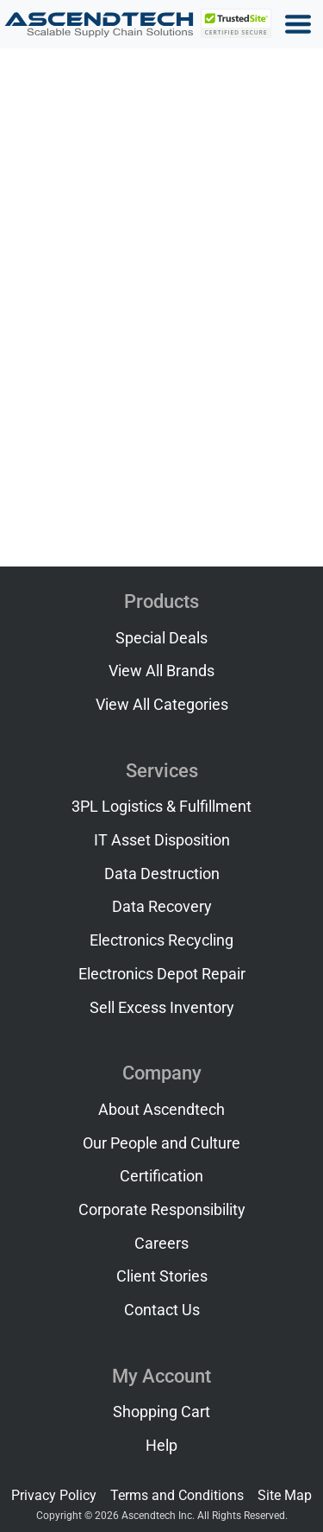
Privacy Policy (53, 1495)
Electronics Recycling (161, 940)
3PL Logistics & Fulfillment (161, 806)
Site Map (285, 1495)
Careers (161, 1243)
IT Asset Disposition (162, 840)
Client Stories (162, 1276)
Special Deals (161, 638)
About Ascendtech (161, 1109)
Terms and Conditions (177, 1495)
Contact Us (162, 1310)
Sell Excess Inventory (162, 1007)
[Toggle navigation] (298, 24)
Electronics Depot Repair (161, 974)
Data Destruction (162, 874)
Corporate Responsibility (161, 1210)
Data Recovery (162, 906)
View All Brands (161, 671)
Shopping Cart (161, 1412)
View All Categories (162, 704)
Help (161, 1445)
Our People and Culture (161, 1143)
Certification (161, 1176)
